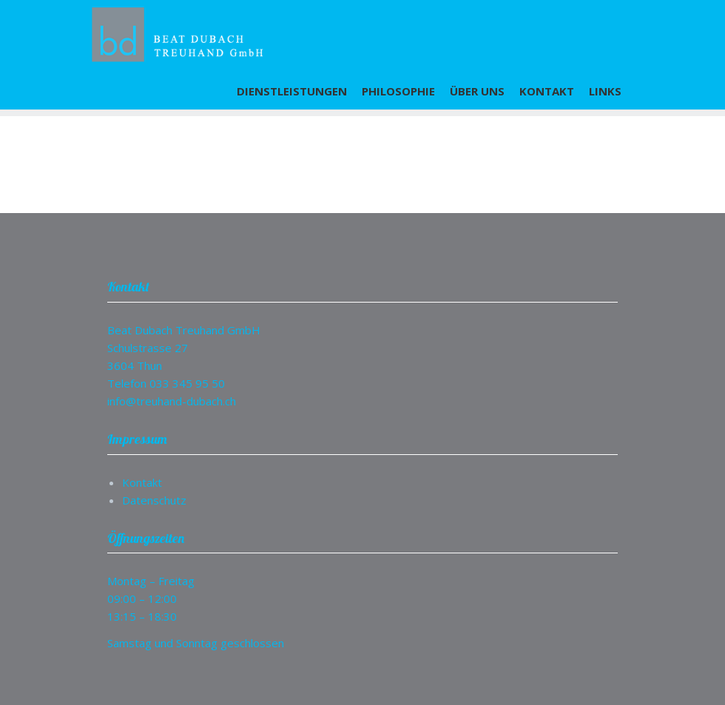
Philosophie (398, 91)
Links (605, 91)
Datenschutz (154, 500)
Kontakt (546, 91)
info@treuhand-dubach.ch (171, 401)
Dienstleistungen (292, 91)
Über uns (477, 91)
